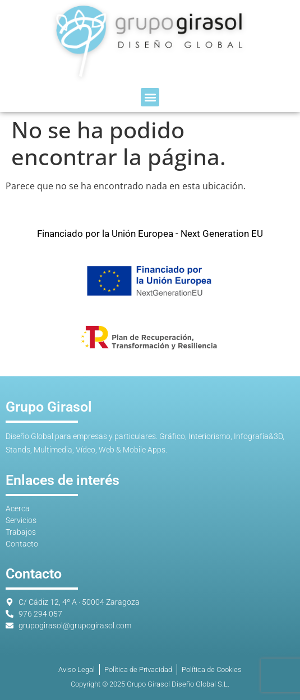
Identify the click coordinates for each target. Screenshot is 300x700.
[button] (150, 97)
